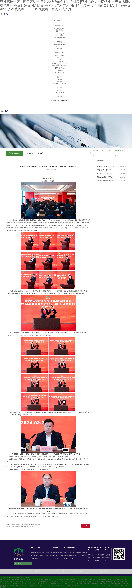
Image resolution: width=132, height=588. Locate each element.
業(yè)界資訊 (29, 153)
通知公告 (40, 153)
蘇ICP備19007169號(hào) (60, 571)
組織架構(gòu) (40, 555)
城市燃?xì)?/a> (68, 552)
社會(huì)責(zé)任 (60, 68)
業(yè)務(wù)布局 (59, 52)
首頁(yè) (103, 153)
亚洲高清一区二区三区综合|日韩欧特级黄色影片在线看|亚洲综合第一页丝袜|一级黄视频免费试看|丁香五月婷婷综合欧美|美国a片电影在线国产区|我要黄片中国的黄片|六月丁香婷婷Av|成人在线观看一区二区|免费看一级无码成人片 (65, 579)
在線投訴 (59, 96)
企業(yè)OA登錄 (54, 100)
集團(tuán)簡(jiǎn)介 (36, 552)
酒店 (78, 552)
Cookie (109, 571)
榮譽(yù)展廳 (47, 555)
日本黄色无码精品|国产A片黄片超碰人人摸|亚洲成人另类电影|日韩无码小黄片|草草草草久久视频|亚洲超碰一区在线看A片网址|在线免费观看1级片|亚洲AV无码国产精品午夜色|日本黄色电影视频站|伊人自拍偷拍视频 (67, 583)
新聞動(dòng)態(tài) (14, 153)
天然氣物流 (83, 552)
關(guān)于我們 (59, 25)
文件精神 (97, 555)
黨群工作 (59, 77)
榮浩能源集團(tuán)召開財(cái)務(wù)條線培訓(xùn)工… (27, 524)
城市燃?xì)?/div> (59, 55)
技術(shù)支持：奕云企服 (75, 571)
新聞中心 (59, 42)
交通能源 (74, 552)
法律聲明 (115, 571)
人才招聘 (107, 555)
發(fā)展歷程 (45, 552)
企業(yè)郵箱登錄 (64, 100)
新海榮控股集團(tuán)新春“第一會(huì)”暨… (24, 526)
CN (59, 102)
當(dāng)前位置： (96, 153)
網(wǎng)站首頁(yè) (59, 20)
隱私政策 (103, 571)
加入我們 (59, 87)
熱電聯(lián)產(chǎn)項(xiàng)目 (72, 555)
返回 (85, 525)
